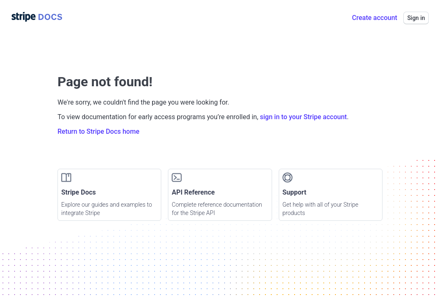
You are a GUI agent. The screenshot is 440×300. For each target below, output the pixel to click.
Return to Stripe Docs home (98, 131)
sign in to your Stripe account (303, 117)
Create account (375, 18)
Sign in (416, 18)
